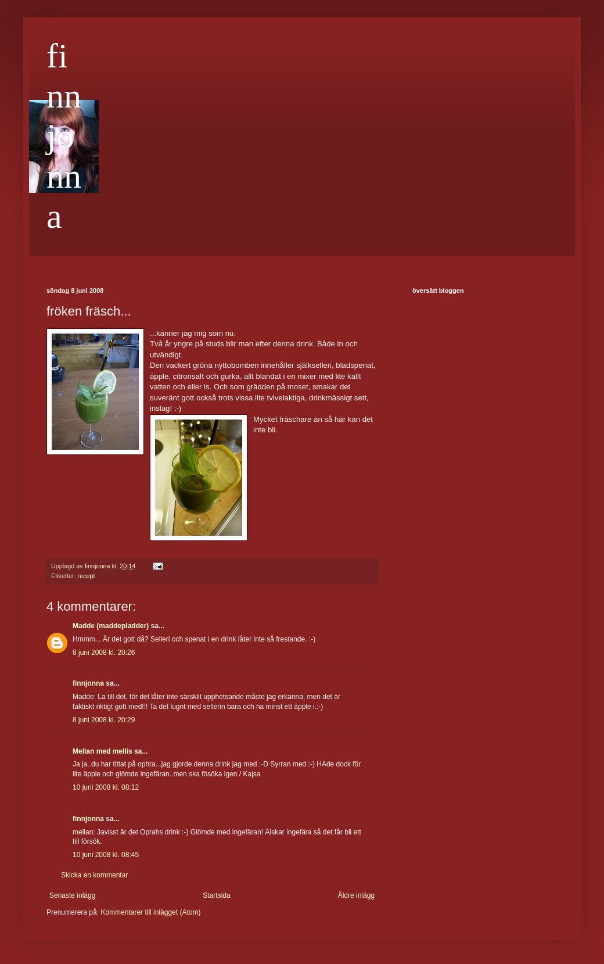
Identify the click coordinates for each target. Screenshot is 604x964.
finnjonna (63, 136)
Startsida (216, 895)
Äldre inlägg (356, 895)
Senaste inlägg (72, 895)
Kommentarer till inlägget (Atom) (150, 912)
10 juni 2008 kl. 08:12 (106, 787)
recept (86, 575)
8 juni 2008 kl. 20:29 (104, 720)
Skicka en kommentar (94, 875)
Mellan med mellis (102, 751)
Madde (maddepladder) (111, 626)
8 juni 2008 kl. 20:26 (104, 652)
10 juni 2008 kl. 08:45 (106, 855)
